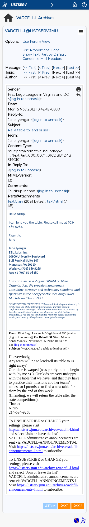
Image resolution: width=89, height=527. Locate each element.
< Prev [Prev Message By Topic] (44, 72)
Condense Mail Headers (42, 59)
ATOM (50, 506)
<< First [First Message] (30, 68)
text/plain (15, 201)
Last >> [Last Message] (73, 68)
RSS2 (77, 506)
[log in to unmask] (25, 99)
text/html (55, 201)
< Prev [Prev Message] (44, 68)
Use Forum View (36, 41)
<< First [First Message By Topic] (30, 72)
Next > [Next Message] (58, 68)
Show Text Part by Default (44, 54)
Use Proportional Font (41, 50)
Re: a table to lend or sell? (29, 130)
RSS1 (64, 506)
